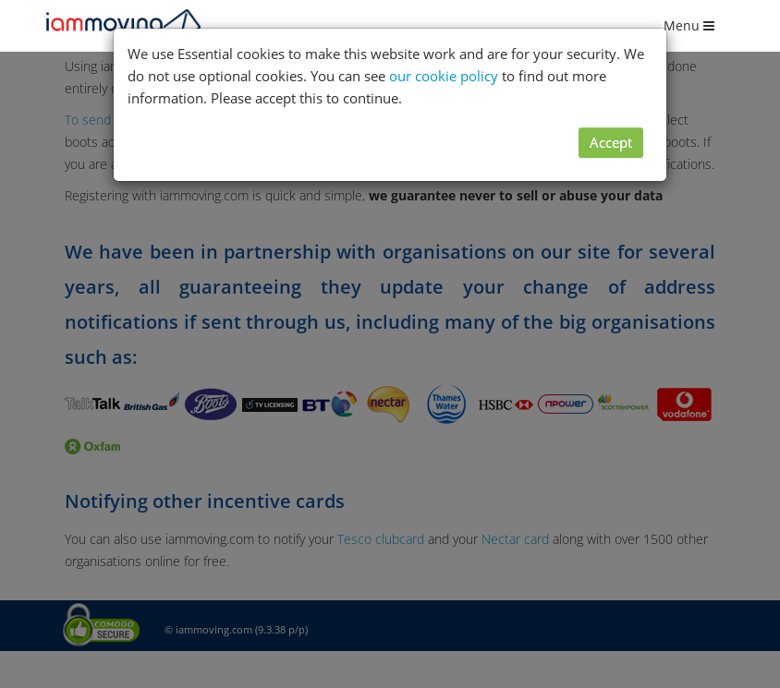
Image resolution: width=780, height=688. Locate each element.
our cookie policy (443, 75)
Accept (611, 142)
